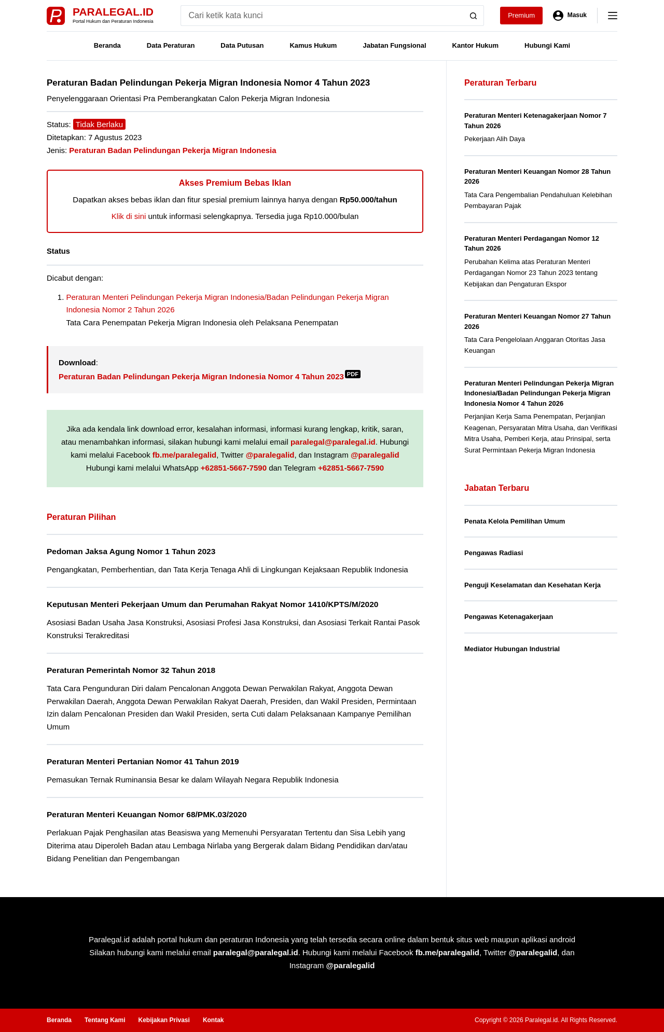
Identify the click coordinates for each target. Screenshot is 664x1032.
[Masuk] (570, 15)
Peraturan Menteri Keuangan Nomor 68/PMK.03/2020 (147, 814)
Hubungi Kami (547, 45)
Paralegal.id (113, 12)
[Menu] (612, 15)
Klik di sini (129, 216)
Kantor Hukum (475, 45)
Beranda (107, 45)
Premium (521, 15)
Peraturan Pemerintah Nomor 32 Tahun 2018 (131, 670)
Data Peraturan (171, 45)
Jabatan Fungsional (394, 45)
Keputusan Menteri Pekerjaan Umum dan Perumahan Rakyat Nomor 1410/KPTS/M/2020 (212, 604)
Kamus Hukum (313, 45)
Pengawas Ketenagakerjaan (508, 617)
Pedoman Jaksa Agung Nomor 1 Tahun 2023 (131, 551)
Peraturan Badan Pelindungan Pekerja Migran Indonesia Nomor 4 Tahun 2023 (210, 376)
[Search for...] (322, 15)
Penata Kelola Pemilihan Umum (514, 521)
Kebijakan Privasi (163, 1020)
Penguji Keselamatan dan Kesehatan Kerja (532, 585)
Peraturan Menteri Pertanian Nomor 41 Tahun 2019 (143, 761)
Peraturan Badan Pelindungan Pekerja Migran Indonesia (172, 150)
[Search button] (473, 15)
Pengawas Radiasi (493, 553)
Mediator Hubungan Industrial (512, 649)
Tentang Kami (105, 1020)
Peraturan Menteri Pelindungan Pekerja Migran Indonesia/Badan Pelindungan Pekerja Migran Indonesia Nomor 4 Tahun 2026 (539, 393)
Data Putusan (242, 45)
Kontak (213, 1020)
